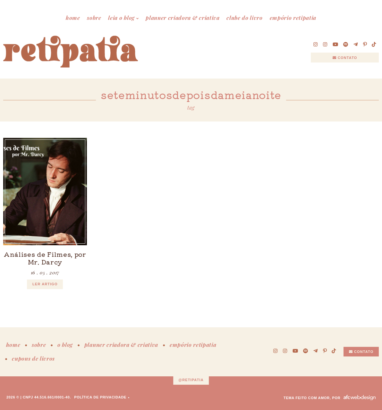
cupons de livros (33, 358)
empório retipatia (293, 17)
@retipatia (191, 380)
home (73, 17)
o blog (65, 344)
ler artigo (45, 284)
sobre (94, 17)
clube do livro (244, 17)
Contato (345, 58)
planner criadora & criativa (182, 17)
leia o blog (121, 17)
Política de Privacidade (100, 397)
